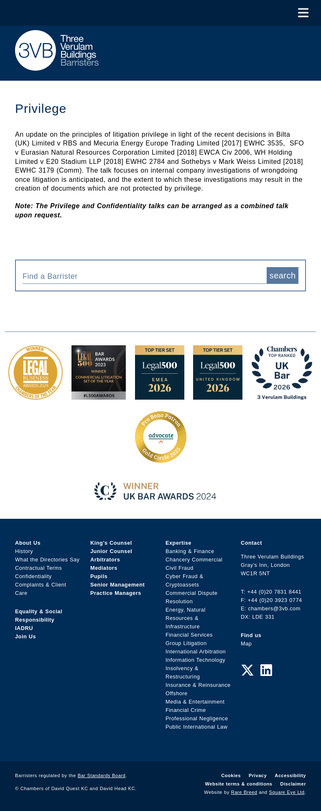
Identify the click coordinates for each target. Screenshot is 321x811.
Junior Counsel (111, 551)
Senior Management (117, 584)
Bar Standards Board (102, 775)
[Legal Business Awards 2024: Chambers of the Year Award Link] (35, 395)
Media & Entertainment (195, 702)
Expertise (178, 543)
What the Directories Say (47, 559)
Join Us (25, 636)
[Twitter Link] (247, 670)
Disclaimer (293, 783)
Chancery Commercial (194, 559)
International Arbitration (196, 651)
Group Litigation (186, 643)
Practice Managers (115, 593)
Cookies (231, 775)
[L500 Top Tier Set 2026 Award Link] (217, 395)
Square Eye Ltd (287, 792)
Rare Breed (244, 792)
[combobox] (145, 275)
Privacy (258, 775)
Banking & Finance (190, 551)
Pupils (98, 576)
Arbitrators (105, 559)
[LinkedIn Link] (266, 670)
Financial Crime (186, 710)
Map (246, 643)
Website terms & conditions (238, 783)
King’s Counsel (111, 543)
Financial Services (189, 635)
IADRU (24, 628)
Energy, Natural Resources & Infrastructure (186, 618)
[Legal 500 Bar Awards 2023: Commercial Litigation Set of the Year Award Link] (98, 395)
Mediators (103, 568)
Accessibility (290, 775)
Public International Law (196, 727)
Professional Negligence (197, 718)
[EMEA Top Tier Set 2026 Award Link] (159, 395)
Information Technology (195, 660)
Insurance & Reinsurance (198, 685)
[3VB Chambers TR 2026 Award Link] (282, 395)
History (24, 551)
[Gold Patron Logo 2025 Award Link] (160, 459)
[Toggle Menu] (303, 13)
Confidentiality (33, 576)
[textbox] (141, 276)
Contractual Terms (38, 568)
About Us (28, 543)
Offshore (177, 693)
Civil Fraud (180, 568)
